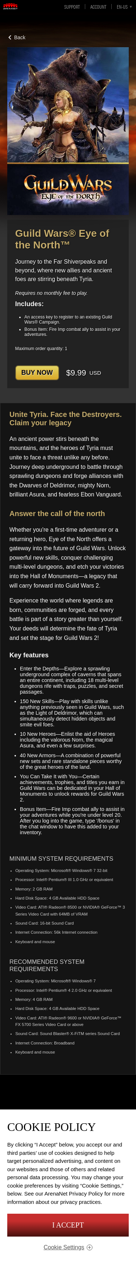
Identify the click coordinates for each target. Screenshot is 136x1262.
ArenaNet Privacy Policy (74, 1193)
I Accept (68, 1225)
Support (72, 6)
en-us (122, 6)
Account (98, 6)
